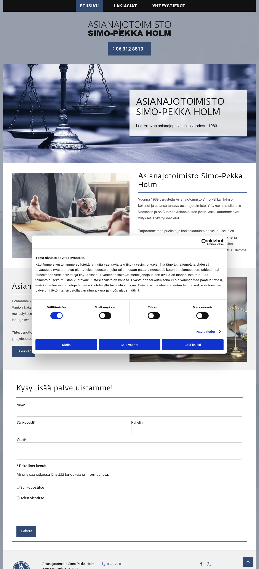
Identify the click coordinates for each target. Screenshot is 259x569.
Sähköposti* (26, 422)
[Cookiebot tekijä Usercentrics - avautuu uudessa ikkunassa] (205, 234)
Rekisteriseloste (113, 562)
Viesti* (22, 440)
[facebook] (201, 548)
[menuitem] (86, 6)
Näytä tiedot (206, 323)
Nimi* (21, 405)
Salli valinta (130, 337)
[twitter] (209, 548)
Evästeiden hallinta (212, 558)
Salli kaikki (192, 337)
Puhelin (137, 422)
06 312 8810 (115, 548)
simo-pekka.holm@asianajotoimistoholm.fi (138, 555)
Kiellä (66, 337)
